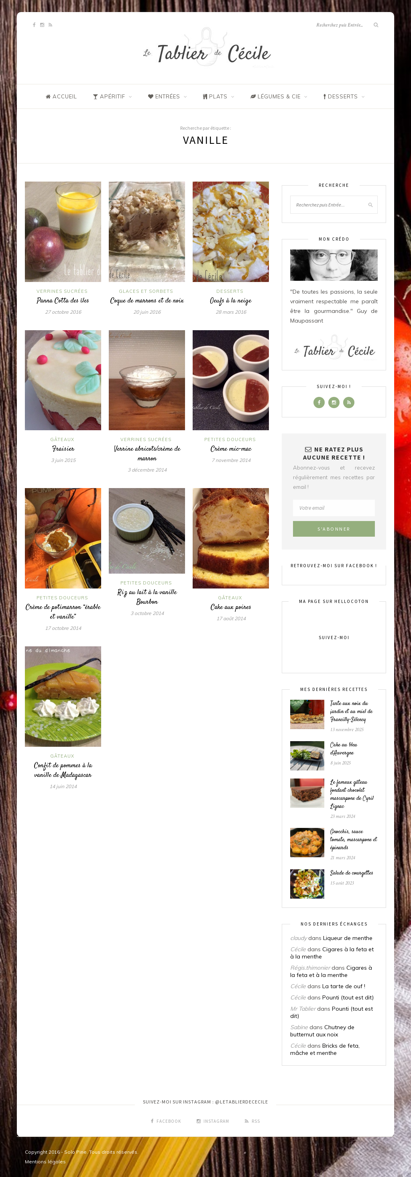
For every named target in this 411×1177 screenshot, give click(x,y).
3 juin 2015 (63, 460)
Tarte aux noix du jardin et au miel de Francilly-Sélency (351, 712)
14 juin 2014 (63, 786)
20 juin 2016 (147, 312)
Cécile (298, 949)
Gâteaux (62, 439)
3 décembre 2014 (147, 470)
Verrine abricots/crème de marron (147, 454)
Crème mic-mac (231, 449)
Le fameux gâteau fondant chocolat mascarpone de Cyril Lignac (352, 795)
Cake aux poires (231, 607)
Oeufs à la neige (230, 301)
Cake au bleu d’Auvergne (343, 749)
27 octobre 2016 (63, 312)
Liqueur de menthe (347, 938)
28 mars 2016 (231, 312)
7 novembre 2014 (231, 460)
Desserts (229, 291)
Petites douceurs (230, 439)
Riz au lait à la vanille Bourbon (147, 597)
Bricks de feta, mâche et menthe (325, 1049)
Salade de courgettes (351, 873)
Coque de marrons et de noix (147, 301)
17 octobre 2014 (63, 628)
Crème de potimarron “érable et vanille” (63, 612)
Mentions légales (45, 1162)
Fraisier (63, 449)
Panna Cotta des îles (63, 301)
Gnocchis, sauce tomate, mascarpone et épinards (353, 840)
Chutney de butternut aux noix (322, 1031)
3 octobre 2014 (147, 613)
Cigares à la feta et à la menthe (331, 971)
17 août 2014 (231, 618)
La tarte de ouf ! (343, 986)
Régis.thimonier (310, 967)
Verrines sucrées (62, 291)
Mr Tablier (302, 1008)
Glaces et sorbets (146, 291)
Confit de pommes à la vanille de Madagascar (63, 770)
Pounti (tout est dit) (348, 997)
